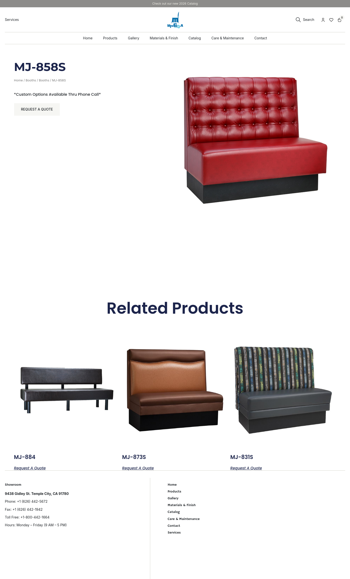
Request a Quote (37, 110)
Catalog (174, 512)
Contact (174, 526)
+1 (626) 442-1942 (27, 509)
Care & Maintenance (184, 519)
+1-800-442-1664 (34, 517)
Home (18, 80)
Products (174, 491)
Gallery (173, 498)
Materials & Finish (182, 505)
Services (174, 532)
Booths (31, 80)
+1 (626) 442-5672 (32, 501)
